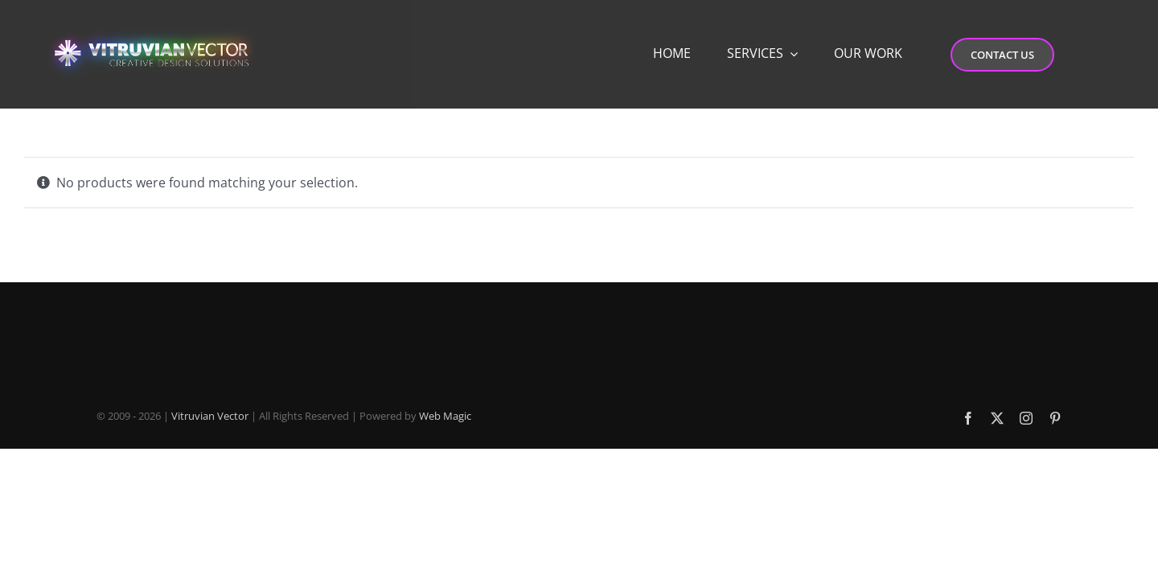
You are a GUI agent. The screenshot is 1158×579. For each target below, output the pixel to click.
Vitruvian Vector (209, 416)
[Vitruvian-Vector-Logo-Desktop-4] (152, 26)
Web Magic (445, 416)
